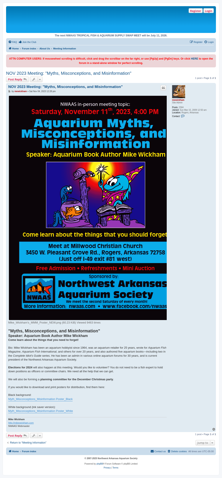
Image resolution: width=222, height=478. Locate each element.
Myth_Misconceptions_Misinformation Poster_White (40, 411)
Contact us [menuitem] (158, 451)
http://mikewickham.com (21, 422)
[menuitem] (12, 42)
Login (208, 11)
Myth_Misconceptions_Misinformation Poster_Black (40, 399)
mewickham (178, 100)
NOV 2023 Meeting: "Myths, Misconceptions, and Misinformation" (68, 73)
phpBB (99, 464)
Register (195, 11)
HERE (194, 58)
